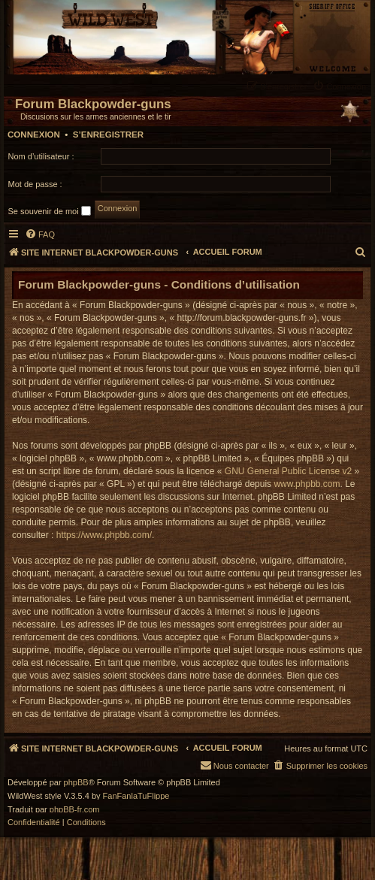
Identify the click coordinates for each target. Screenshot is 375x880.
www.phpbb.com (307, 484)
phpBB (76, 782)
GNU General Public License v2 (288, 471)
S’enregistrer (108, 134)
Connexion (34, 134)
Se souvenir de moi (49, 211)
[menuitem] (341, 86)
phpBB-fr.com (75, 809)
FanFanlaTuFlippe (136, 796)
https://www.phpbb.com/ (104, 535)
